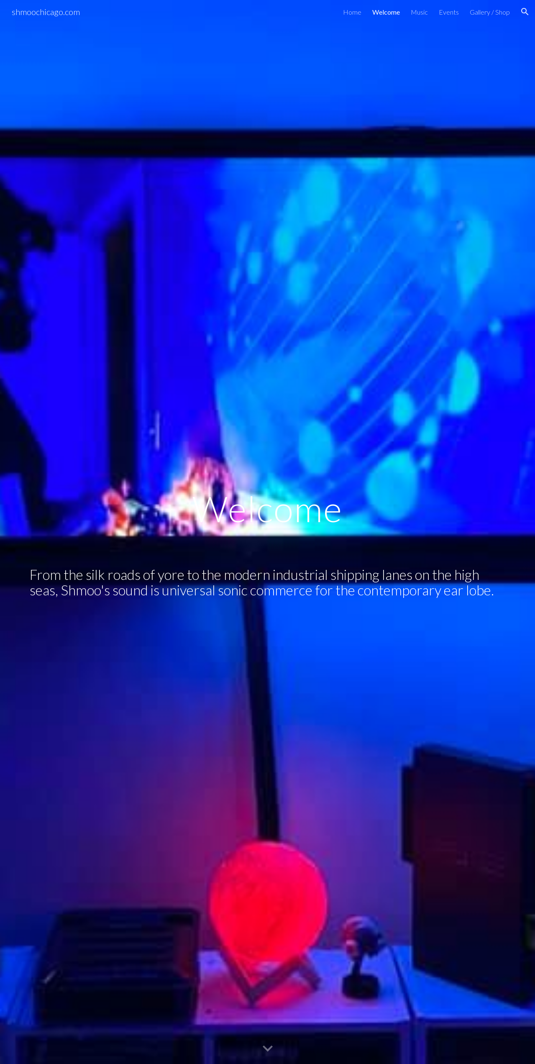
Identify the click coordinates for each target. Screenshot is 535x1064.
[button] (525, 12)
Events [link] (449, 12)
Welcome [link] (386, 12)
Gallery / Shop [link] (490, 12)
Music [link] (419, 12)
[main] (267, 532)
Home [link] (352, 12)
